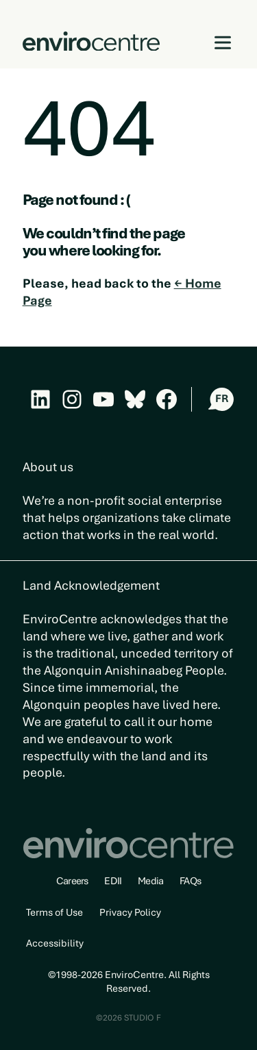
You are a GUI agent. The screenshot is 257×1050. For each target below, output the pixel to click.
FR (221, 398)
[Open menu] (223, 43)
